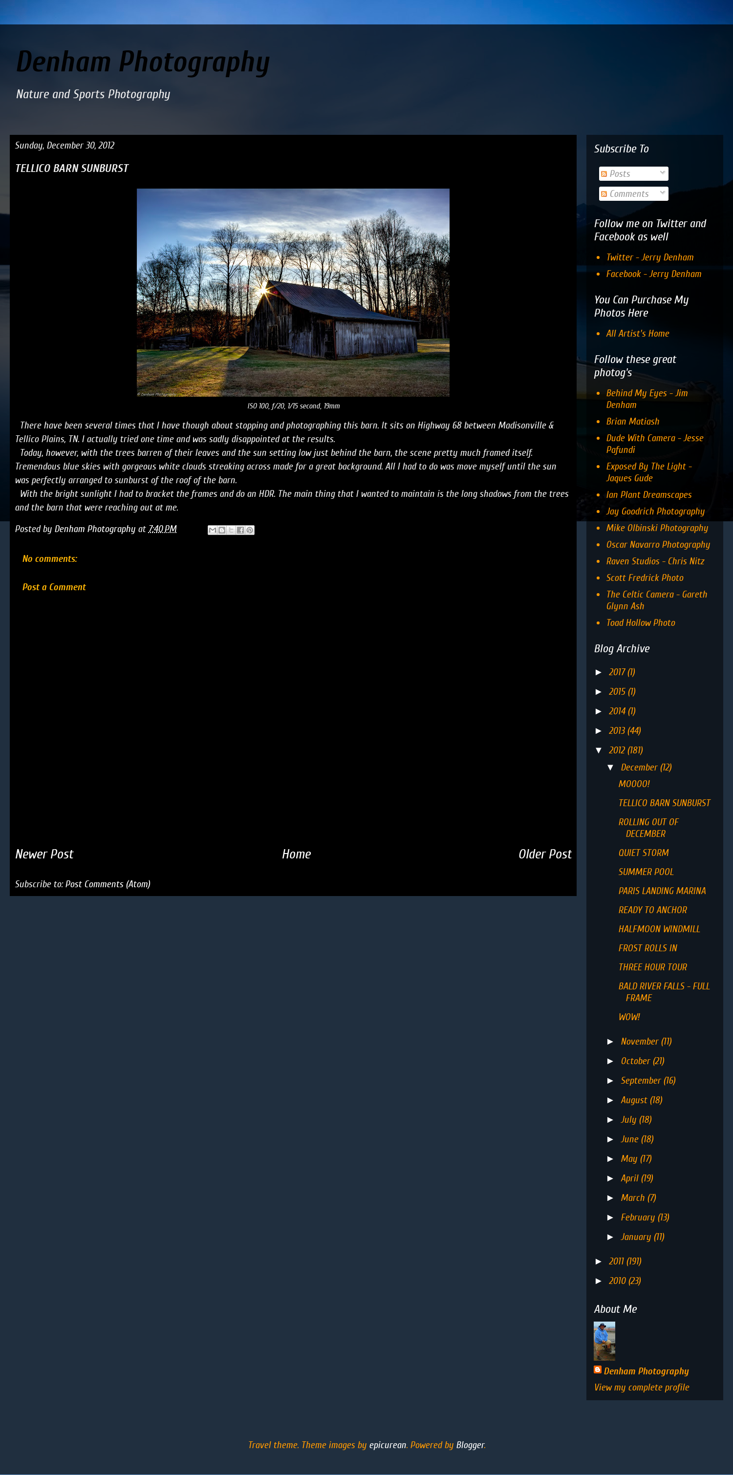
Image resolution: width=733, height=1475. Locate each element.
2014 (618, 711)
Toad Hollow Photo (640, 622)
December (640, 767)
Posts (615, 173)
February (639, 1217)
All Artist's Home (637, 333)
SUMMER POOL (645, 871)
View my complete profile (641, 1387)
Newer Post (44, 854)
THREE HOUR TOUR (652, 967)
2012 (618, 750)
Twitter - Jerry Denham (649, 257)
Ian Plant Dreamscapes (648, 494)
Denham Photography (142, 62)
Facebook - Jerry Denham (653, 273)
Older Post (545, 854)
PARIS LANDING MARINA (662, 891)
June (631, 1139)
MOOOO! (633, 784)
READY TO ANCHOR (652, 910)
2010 (618, 1280)
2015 (618, 691)
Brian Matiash (632, 421)
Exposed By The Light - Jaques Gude (648, 472)
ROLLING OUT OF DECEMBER (648, 827)
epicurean (387, 1445)
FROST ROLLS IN (647, 948)
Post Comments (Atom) (107, 884)
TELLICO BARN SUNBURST (664, 803)
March (634, 1197)
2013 (618, 730)
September (642, 1080)
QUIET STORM (643, 852)
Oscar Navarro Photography (658, 544)
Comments (624, 193)
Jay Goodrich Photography (655, 511)
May (630, 1158)
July (630, 1119)
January (637, 1236)
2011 (617, 1261)
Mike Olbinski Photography (657, 528)
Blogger (470, 1445)
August (635, 1100)
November (641, 1041)
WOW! (629, 1017)
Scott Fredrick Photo (644, 577)
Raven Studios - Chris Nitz (655, 561)
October (636, 1061)
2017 (618, 672)
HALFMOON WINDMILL (659, 929)
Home (295, 854)
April (631, 1178)
